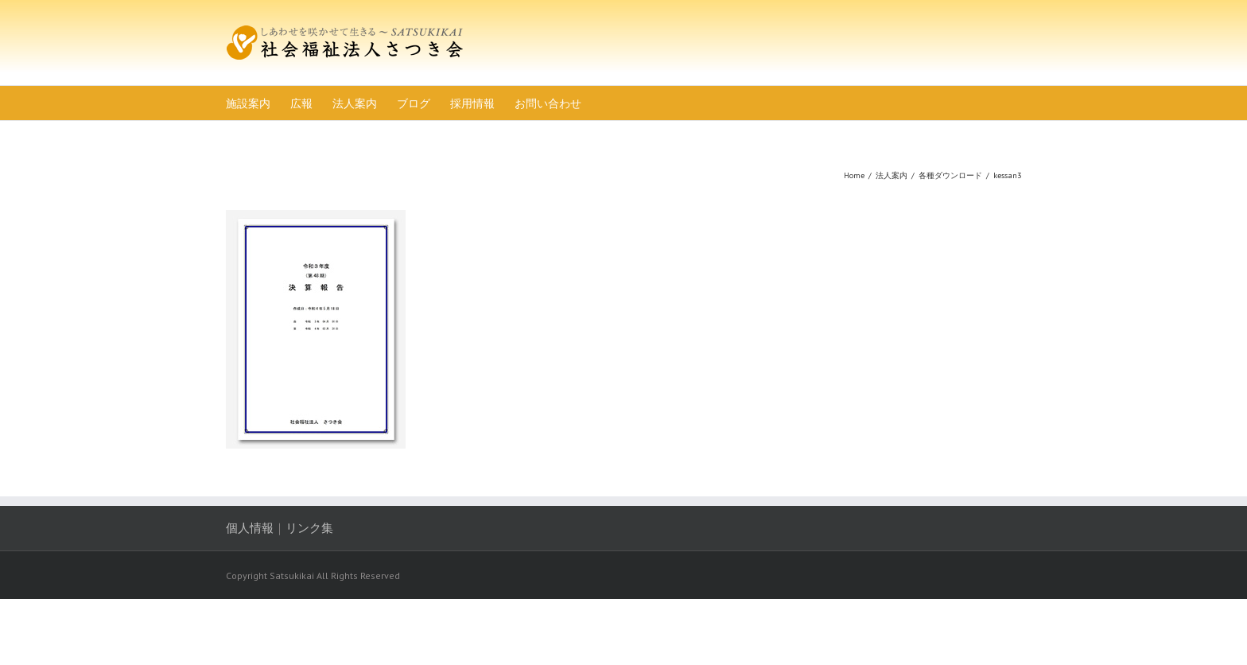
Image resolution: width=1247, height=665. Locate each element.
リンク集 (309, 527)
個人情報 (250, 527)
